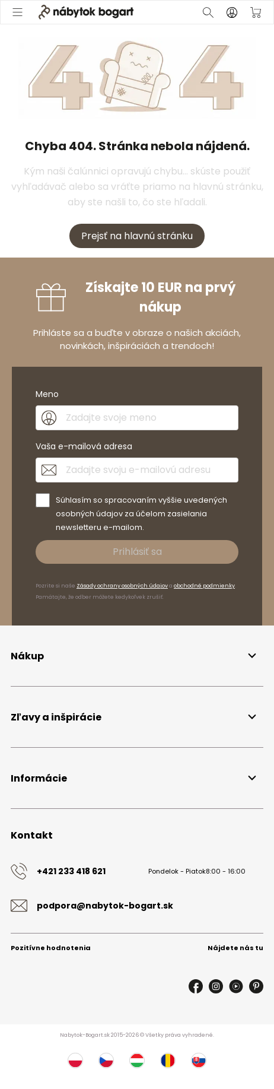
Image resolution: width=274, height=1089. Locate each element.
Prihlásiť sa (137, 551)
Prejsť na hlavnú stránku (137, 236)
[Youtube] (236, 986)
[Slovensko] (198, 1060)
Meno (47, 394)
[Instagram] (216, 986)
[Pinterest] (256, 986)
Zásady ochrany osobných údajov (122, 585)
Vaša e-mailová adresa (84, 446)
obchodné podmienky (204, 585)
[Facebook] (196, 986)
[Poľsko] (75, 1060)
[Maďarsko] (137, 1060)
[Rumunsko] (168, 1060)
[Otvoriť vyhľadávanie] (208, 12)
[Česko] (106, 1060)
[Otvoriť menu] (18, 12)
